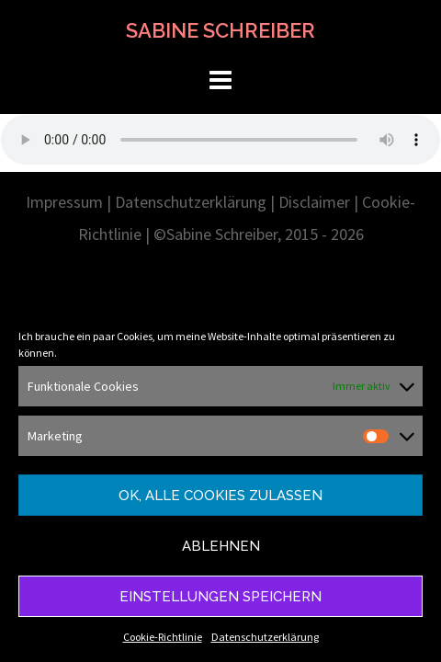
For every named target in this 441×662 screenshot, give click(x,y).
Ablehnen (221, 546)
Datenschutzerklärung (265, 637)
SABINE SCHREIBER (220, 30)
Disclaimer (314, 201)
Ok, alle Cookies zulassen (220, 495)
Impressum (64, 201)
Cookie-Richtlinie (162, 637)
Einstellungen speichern (220, 596)
